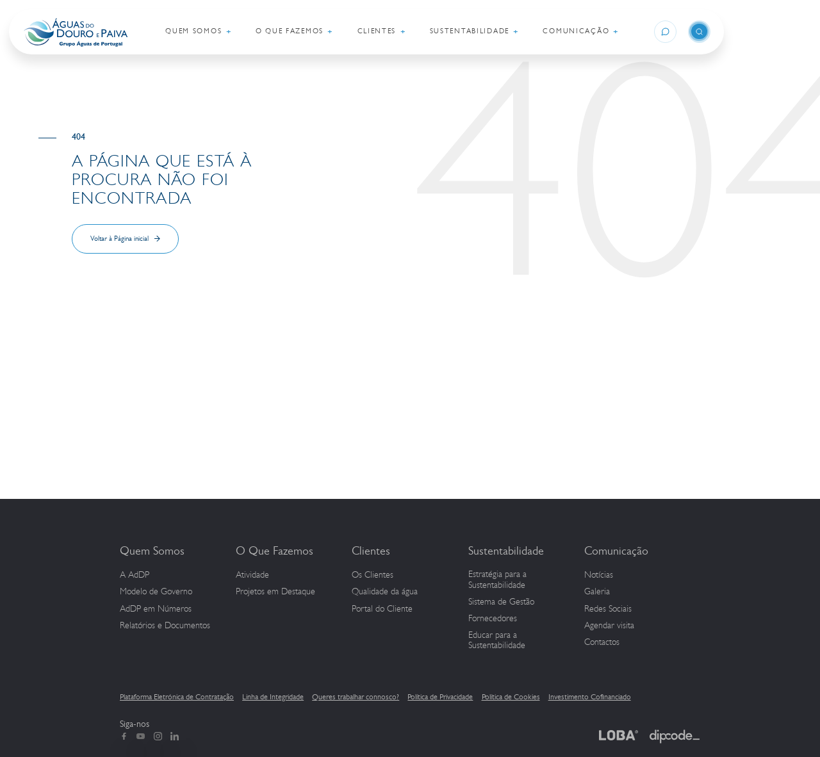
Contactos (601, 642)
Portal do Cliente (382, 609)
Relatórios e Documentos (165, 626)
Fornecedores (492, 619)
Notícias (598, 575)
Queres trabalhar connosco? (355, 696)
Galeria (597, 592)
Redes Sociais (608, 609)
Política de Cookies (511, 696)
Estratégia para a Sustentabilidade (497, 579)
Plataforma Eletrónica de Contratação (177, 696)
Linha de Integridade (273, 696)
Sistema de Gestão (501, 602)
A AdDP (134, 575)
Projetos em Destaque (275, 592)
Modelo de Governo (156, 592)
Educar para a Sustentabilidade (496, 640)
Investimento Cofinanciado (589, 696)
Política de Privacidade (440, 696)
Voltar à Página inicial (119, 238)
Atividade (252, 575)
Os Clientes (372, 575)
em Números (156, 609)
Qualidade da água (385, 592)
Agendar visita (609, 626)
